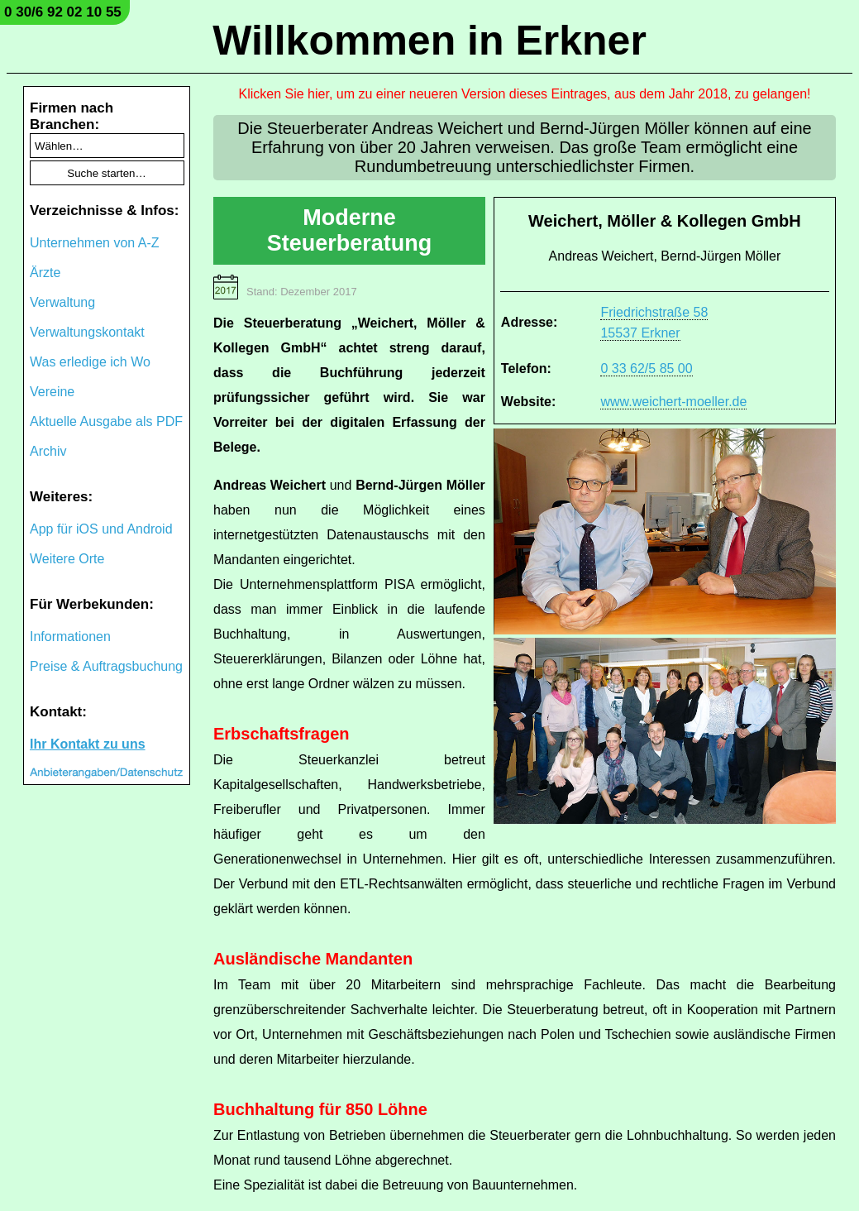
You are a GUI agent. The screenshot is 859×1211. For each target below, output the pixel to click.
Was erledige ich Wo (90, 362)
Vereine (52, 392)
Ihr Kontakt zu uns (88, 744)
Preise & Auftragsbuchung (106, 666)
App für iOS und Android (101, 529)
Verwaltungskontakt (87, 332)
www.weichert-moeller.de (673, 402)
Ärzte (45, 273)
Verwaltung (62, 302)
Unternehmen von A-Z (95, 243)
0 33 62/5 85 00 (646, 368)
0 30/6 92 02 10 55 (63, 12)
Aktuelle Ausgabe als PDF (106, 421)
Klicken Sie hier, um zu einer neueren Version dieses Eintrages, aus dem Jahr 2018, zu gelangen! (525, 94)
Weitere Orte (67, 559)
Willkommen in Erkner (429, 40)
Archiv (48, 451)
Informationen (70, 636)
